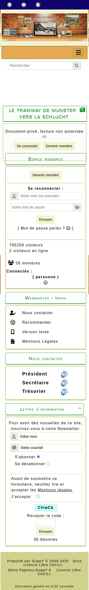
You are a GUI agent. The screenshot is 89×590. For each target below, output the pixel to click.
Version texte (35, 332)
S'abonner (25, 457)
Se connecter (27, 146)
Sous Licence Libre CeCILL (52, 563)
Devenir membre (59, 146)
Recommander (36, 322)
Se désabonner (30, 464)
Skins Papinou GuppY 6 (31, 570)
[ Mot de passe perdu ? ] (46, 228)
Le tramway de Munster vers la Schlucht (42, 113)
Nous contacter (37, 313)
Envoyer (45, 219)
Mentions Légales (39, 341)
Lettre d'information (51, 409)
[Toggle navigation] (78, 52)
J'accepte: (24, 497)
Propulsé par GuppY (26, 561)
